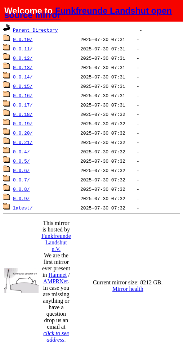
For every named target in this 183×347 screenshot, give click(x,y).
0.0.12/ (23, 58)
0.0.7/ (21, 179)
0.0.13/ (23, 67)
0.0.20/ (23, 133)
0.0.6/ (21, 170)
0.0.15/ (23, 86)
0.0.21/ (23, 142)
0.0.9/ (21, 198)
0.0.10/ (23, 39)
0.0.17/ (23, 105)
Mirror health (127, 289)
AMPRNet (55, 281)
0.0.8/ (21, 189)
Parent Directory (35, 30)
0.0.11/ (23, 48)
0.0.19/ (23, 123)
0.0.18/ (23, 114)
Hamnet (58, 275)
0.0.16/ (23, 95)
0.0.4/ (21, 151)
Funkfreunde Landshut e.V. (56, 242)
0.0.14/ (23, 76)
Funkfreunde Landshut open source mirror (88, 13)
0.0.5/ (21, 161)
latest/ (23, 207)
